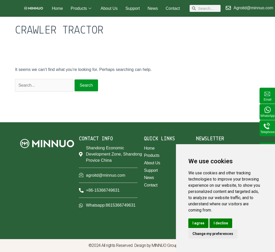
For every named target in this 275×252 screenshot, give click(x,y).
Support (132, 8)
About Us (109, 8)
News (153, 8)
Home (57, 8)
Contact (173, 8)
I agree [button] (198, 223)
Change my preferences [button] (212, 234)
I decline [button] (221, 223)
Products (81, 8)
